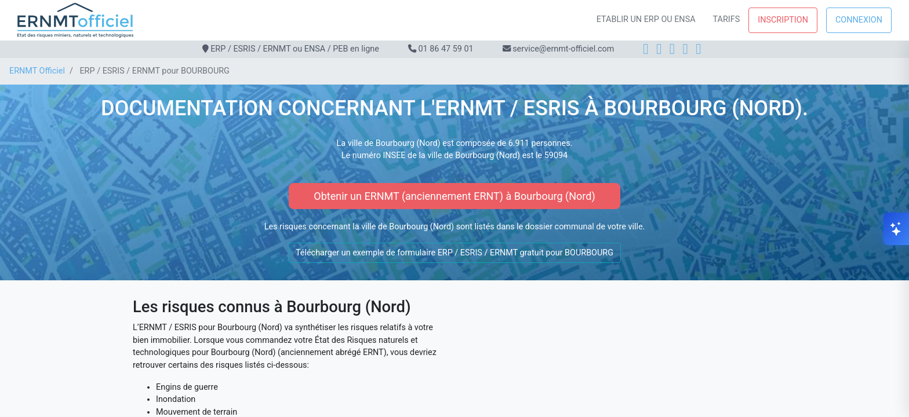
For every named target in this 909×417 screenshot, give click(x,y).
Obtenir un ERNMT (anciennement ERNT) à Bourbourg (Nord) (454, 196)
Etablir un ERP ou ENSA (646, 19)
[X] (685, 49)
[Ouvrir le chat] (896, 229)
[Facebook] (645, 49)
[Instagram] (658, 49)
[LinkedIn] (672, 49)
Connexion (858, 20)
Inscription (783, 20)
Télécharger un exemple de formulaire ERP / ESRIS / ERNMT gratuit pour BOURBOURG (454, 253)
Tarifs (726, 19)
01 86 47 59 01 (445, 49)
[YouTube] (698, 49)
